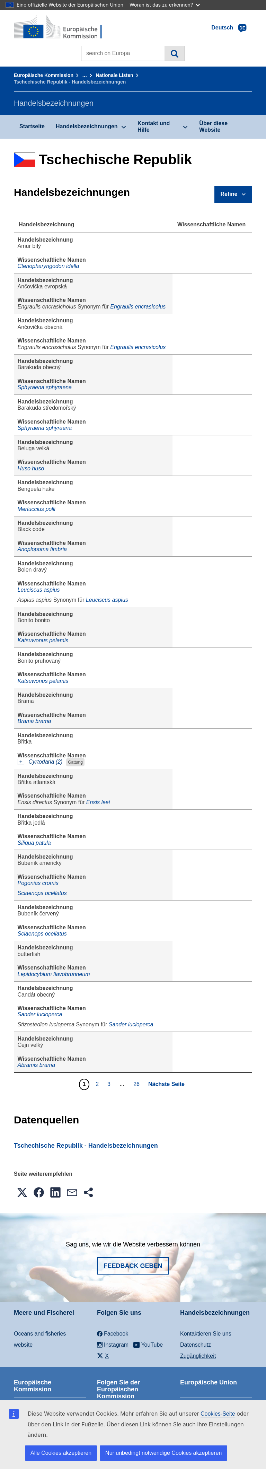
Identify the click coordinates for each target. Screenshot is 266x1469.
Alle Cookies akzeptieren (60, 1453)
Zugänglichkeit (198, 1356)
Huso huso (31, 468)
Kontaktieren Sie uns (205, 1334)
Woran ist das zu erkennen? (165, 5)
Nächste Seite (166, 1084)
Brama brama (34, 721)
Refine (229, 194)
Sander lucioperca (40, 1014)
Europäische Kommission (43, 75)
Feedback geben (133, 1265)
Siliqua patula (34, 843)
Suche (174, 53)
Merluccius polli (36, 509)
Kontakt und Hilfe (154, 126)
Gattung (75, 762)
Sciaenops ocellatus (42, 893)
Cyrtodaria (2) (46, 762)
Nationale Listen (114, 75)
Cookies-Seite (218, 1414)
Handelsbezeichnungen (87, 126)
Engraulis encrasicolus (138, 307)
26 (137, 1084)
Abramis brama (36, 1065)
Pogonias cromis (38, 883)
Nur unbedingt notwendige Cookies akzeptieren (163, 1453)
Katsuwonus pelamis (43, 640)
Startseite (32, 126)
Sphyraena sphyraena (45, 387)
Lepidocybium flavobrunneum (54, 974)
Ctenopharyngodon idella (48, 266)
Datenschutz (195, 1345)
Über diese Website (213, 126)
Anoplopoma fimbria (42, 549)
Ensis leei (98, 802)
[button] (22, 1192)
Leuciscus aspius (39, 590)
